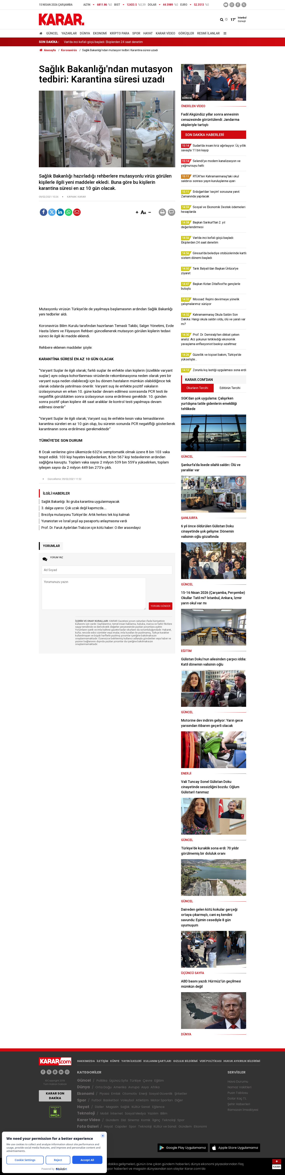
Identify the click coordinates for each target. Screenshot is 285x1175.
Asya (145, 1087)
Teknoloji (86, 1113)
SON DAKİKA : (49, 42)
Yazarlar (69, 33)
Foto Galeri (87, 1126)
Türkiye (135, 1080)
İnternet (116, 1113)
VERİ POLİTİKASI (210, 1061)
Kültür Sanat (141, 1107)
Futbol (96, 1100)
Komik (145, 1120)
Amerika (119, 1087)
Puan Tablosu (237, 1093)
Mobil (104, 1113)
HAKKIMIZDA (86, 1061)
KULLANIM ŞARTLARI (157, 1061)
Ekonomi (100, 33)
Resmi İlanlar (208, 33)
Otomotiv (129, 1093)
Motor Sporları (162, 1100)
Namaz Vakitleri (239, 1087)
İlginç (156, 1120)
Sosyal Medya (135, 1113)
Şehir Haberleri (238, 1104)
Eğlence (158, 1107)
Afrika (155, 1087)
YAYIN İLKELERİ (131, 1061)
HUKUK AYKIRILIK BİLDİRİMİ (241, 1061)
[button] (137, 212)
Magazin (112, 1107)
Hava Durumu (237, 1081)
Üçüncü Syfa (118, 1080)
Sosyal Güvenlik (161, 1093)
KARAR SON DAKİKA (55, 1095)
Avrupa (133, 1087)
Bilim (163, 1113)
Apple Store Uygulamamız (238, 1147)
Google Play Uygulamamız (186, 1147)
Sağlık (125, 1107)
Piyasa (104, 1093)
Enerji (143, 1093)
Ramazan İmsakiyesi (242, 1110)
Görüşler (186, 33)
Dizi (123, 1120)
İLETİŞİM (102, 1061)
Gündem (112, 1120)
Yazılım (153, 1113)
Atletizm (142, 1100)
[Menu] (224, 33)
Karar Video (165, 33)
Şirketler (180, 1093)
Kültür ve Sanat (165, 1126)
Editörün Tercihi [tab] (230, 388)
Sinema (133, 1120)
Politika (101, 1080)
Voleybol (127, 1100)
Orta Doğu (103, 1087)
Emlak (115, 1093)
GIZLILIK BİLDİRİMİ (185, 1061)
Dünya (85, 33)
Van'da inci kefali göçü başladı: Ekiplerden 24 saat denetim (103, 42)
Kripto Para (119, 33)
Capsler (121, 1126)
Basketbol (111, 1100)
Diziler (99, 1107)
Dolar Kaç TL (236, 1098)
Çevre (147, 1080)
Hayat (148, 33)
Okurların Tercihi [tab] (197, 388)
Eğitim (159, 1080)
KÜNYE (114, 1061)
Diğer (179, 1100)
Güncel (52, 33)
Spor (136, 33)
